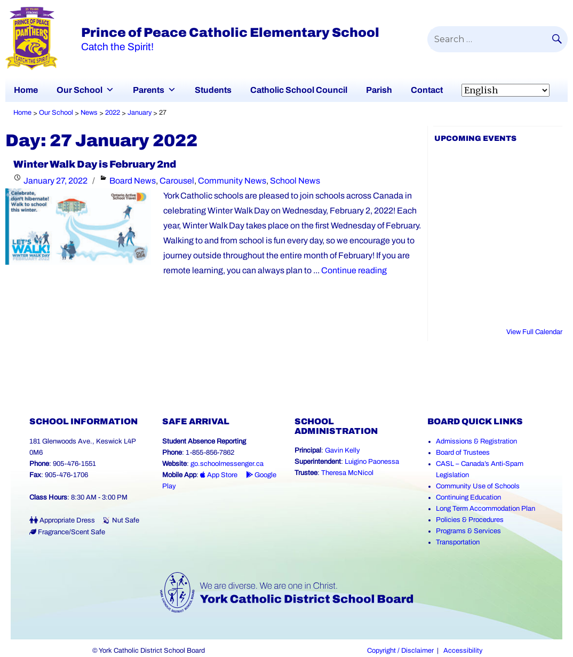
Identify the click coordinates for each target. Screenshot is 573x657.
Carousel (177, 180)
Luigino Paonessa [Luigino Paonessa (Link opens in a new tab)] (372, 461)
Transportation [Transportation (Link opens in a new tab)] (458, 542)
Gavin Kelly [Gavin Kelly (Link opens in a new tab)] (342, 450)
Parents (148, 89)
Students (213, 89)
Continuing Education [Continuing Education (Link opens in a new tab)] (468, 497)
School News (295, 180)
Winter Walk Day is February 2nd (94, 164)
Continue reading (354, 270)
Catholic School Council (298, 89)
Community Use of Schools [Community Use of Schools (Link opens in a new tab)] (478, 486)
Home (26, 89)
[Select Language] (505, 90)
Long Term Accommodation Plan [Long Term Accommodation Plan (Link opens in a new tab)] (485, 508)
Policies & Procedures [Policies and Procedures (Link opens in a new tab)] (470, 520)
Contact (427, 89)
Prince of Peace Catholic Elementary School (230, 32)
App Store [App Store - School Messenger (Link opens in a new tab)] (218, 475)
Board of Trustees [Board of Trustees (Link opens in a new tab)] (463, 452)
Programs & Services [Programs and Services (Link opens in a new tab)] (468, 531)
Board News (132, 180)
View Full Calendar (534, 332)
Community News (232, 180)
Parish (379, 89)
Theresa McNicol (347, 473)
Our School (79, 89)
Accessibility (462, 650)
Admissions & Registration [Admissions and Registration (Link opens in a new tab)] (476, 441)
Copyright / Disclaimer (400, 650)
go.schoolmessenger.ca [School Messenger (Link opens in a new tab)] (227, 464)
